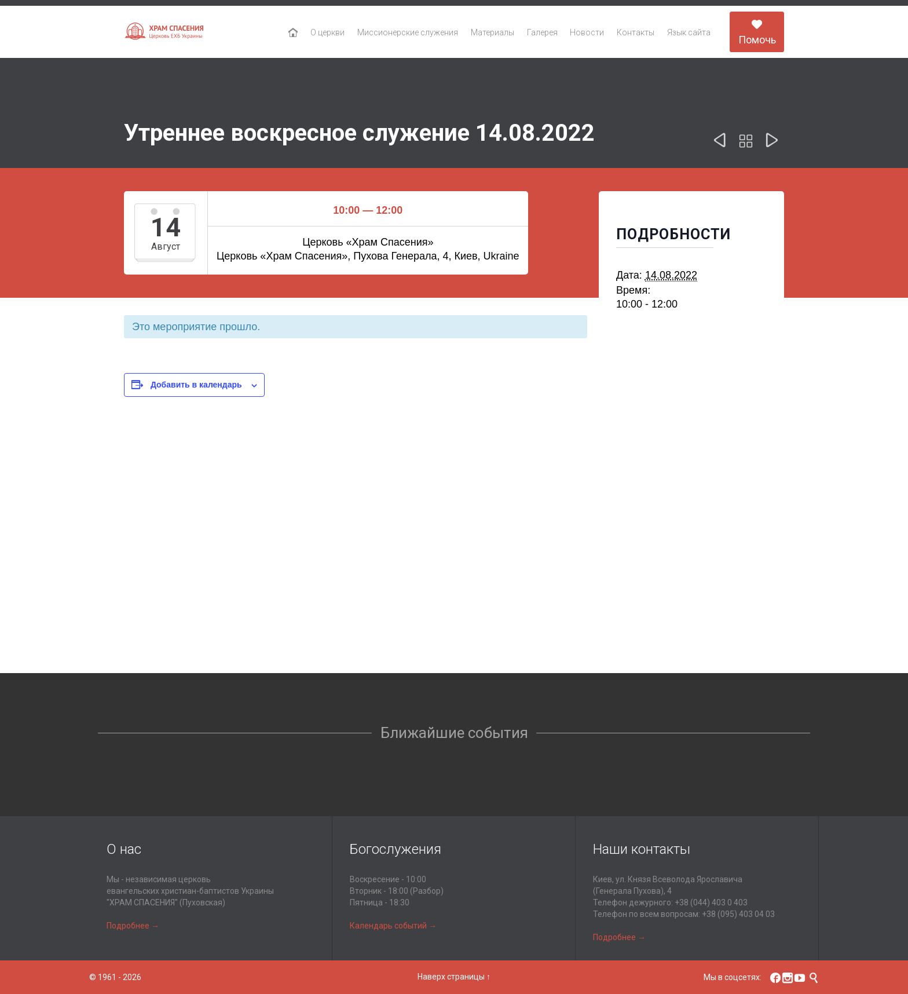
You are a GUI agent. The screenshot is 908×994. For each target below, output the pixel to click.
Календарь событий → (393, 925)
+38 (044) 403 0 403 (711, 902)
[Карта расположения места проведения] (454, 571)
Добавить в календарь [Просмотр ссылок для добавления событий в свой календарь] (196, 384)
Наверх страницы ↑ (454, 976)
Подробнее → (133, 925)
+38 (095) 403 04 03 (738, 914)
